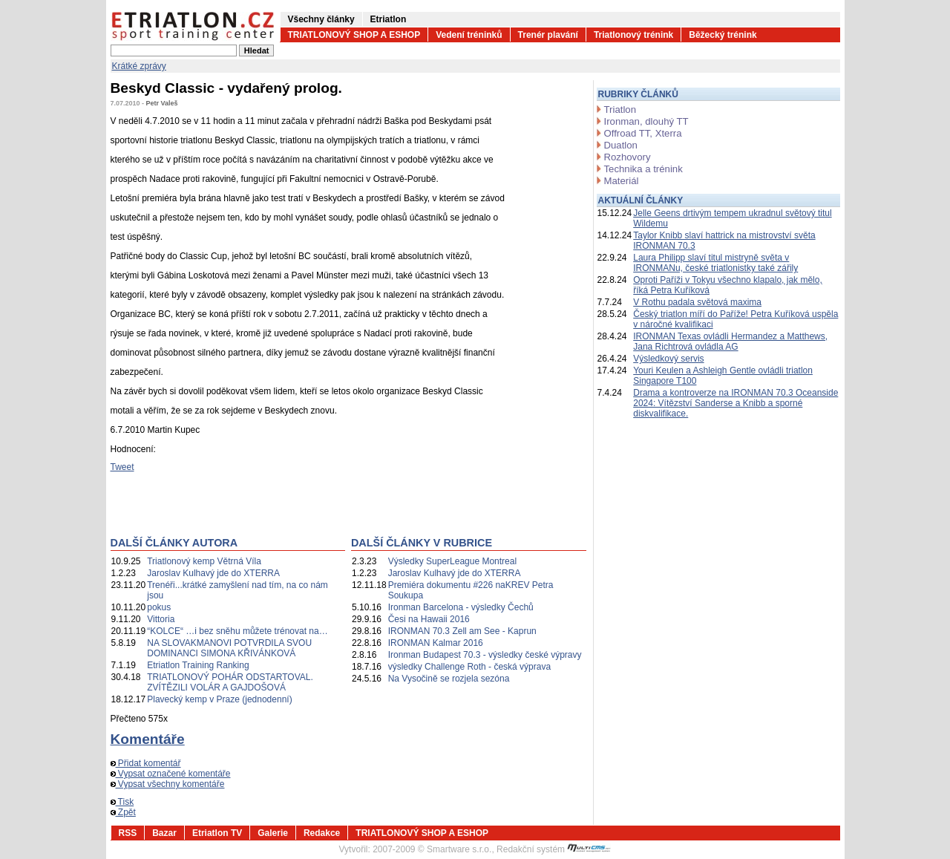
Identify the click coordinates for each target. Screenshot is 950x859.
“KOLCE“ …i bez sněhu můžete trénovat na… (237, 631)
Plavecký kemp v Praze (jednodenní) (219, 699)
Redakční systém (554, 849)
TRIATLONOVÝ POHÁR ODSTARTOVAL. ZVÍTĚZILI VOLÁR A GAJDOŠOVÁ (230, 682)
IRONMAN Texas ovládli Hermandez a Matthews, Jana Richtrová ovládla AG (730, 341)
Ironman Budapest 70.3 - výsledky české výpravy (485, 655)
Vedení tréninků (469, 35)
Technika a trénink (643, 168)
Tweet (122, 467)
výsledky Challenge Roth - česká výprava (469, 667)
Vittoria (160, 619)
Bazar (164, 833)
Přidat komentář (146, 763)
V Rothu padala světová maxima (697, 302)
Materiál (621, 180)
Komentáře (148, 739)
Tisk (122, 802)
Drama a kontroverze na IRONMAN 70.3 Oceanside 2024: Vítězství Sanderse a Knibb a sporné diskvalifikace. (735, 403)
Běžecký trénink (722, 35)
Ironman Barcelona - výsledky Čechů (461, 607)
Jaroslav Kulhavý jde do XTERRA (213, 573)
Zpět (123, 812)
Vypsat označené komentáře (171, 773)
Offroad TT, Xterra (643, 133)
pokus (159, 607)
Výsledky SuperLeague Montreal (452, 561)
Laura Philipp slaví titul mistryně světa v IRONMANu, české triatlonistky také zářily (715, 262)
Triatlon (620, 109)
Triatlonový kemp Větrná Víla (204, 561)
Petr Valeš (162, 103)
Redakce (322, 833)
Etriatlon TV (217, 833)
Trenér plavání (548, 35)
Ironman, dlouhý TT (646, 121)
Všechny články (321, 19)
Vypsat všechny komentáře (168, 784)
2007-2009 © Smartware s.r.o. (432, 849)
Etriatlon (388, 19)
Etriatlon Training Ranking (198, 665)
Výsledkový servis (668, 358)
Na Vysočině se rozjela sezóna (449, 678)
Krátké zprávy (139, 66)
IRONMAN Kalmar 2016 (435, 643)
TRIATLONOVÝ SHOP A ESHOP (354, 35)
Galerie (273, 833)
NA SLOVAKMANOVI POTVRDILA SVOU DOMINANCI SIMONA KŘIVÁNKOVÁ (229, 648)
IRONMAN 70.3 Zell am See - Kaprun (462, 631)
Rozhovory (627, 157)
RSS (128, 833)
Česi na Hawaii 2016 (429, 619)
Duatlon (621, 145)
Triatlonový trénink (633, 35)
